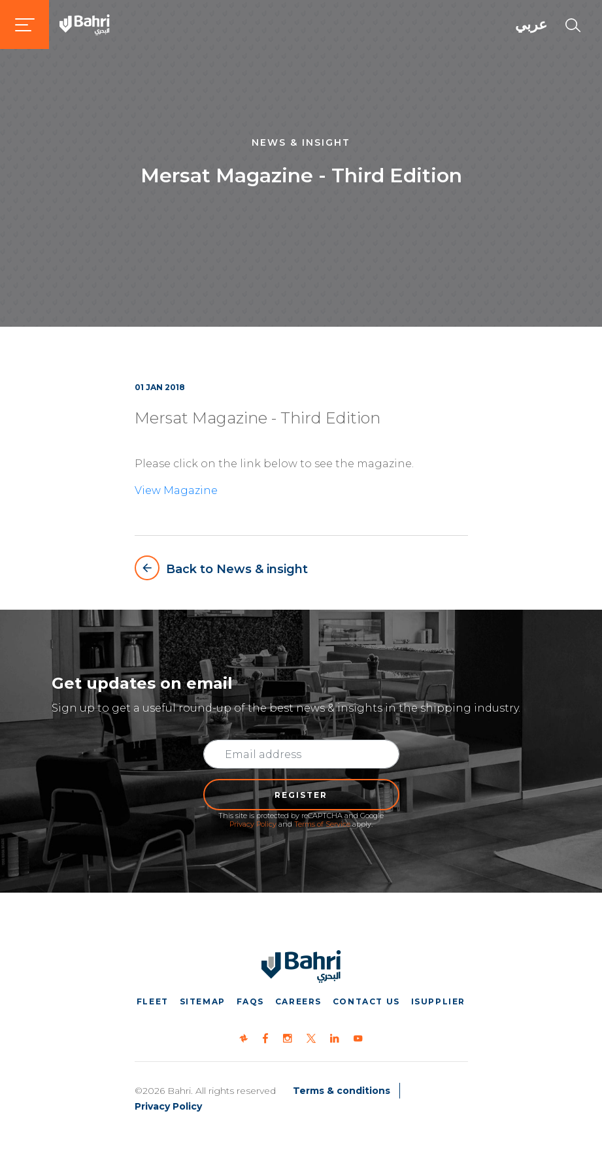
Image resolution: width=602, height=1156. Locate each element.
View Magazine (176, 490)
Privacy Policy (252, 824)
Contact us (366, 1001)
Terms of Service (322, 824)
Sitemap (203, 1001)
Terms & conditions (341, 1091)
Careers (298, 1001)
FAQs (250, 1001)
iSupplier (438, 1001)
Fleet (153, 1001)
